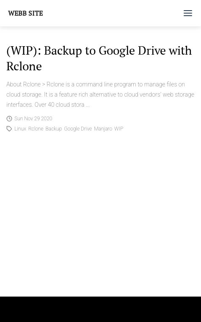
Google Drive (78, 128)
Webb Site (25, 13)
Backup (54, 128)
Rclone (36, 128)
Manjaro (103, 128)
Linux (20, 128)
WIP (118, 128)
